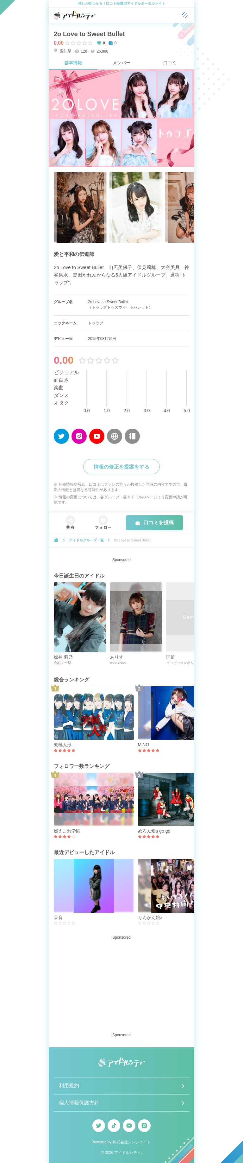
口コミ (170, 62)
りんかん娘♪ (150, 917)
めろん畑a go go (154, 831)
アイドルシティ (127, 1152)
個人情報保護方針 (79, 1102)
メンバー (121, 62)
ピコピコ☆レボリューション (188, 663)
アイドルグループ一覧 (86, 540)
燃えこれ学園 (67, 831)
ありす (116, 657)
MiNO (143, 744)
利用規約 (69, 1085)
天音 (58, 917)
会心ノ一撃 (62, 663)
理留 (170, 657)
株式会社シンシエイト (132, 1142)
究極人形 (63, 744)
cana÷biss (118, 663)
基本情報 (73, 62)
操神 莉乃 (63, 657)
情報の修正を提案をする (121, 467)
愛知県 (62, 50)
